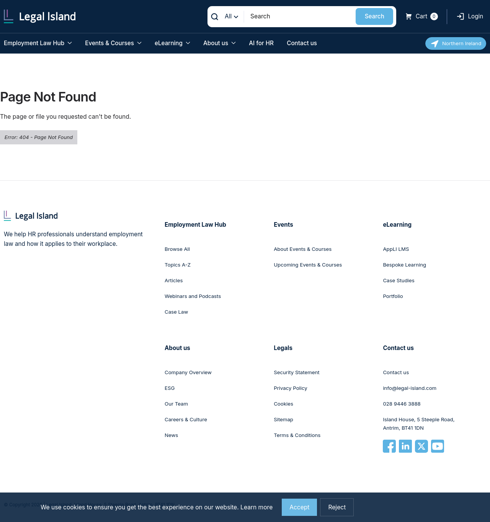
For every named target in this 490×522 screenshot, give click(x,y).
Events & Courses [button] (113, 43)
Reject (337, 507)
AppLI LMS (396, 249)
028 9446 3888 (401, 404)
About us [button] (219, 43)
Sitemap (283, 419)
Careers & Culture (186, 419)
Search (374, 16)
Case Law (176, 312)
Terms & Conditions (297, 435)
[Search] (300, 16)
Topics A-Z (178, 265)
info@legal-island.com (409, 388)
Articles (174, 280)
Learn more (256, 507)
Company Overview (188, 372)
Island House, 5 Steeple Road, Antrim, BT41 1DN (418, 423)
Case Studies (398, 280)
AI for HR (261, 43)
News (171, 435)
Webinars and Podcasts (193, 296)
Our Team (176, 404)
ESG (170, 388)
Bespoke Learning (404, 265)
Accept (299, 507)
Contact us (302, 43)
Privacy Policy (290, 388)
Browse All (177, 249)
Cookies (283, 404)
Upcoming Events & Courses (308, 265)
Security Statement (297, 372)
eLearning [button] (172, 43)
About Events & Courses (303, 249)
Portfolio (393, 296)
